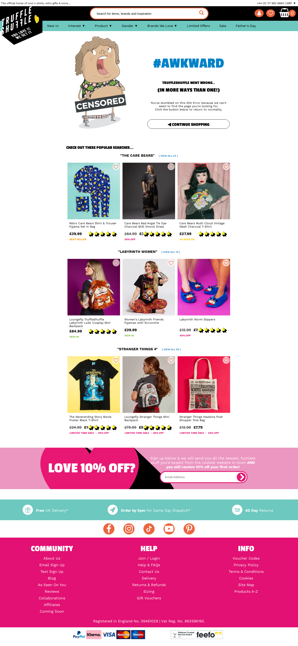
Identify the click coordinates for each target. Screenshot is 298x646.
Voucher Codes (246, 558)
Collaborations (52, 598)
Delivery (149, 578)
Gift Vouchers (149, 598)
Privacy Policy (246, 565)
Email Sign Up (52, 565)
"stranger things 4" (149, 349)
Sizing (148, 591)
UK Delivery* (45, 510)
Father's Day (246, 26)
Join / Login (149, 558)
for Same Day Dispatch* (149, 510)
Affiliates (52, 605)
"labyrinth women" (149, 252)
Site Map (246, 585)
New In (53, 26)
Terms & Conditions (246, 571)
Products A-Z (246, 591)
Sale (222, 26)
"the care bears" (149, 155)
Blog (52, 578)
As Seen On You (52, 585)
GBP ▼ (291, 3)
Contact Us (149, 571)
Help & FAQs (149, 565)
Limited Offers (198, 26)
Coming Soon (52, 611)
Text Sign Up (51, 571)
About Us (51, 558)
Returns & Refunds (149, 585)
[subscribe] (241, 477)
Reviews (52, 591)
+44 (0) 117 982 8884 (270, 3)
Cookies (246, 578)
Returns (252, 510)
